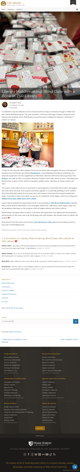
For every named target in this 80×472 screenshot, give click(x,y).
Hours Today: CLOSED (14, 5)
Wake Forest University (40, 443)
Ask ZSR (39, 428)
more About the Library (49, 422)
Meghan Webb (16, 103)
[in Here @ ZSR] (37, 321)
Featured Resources (9, 294)
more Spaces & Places (10, 422)
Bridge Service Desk (11, 407)
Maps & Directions (48, 415)
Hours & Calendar (48, 409)
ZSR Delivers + (10, 370)
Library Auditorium (10, 415)
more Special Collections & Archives (52, 398)
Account (19, 9)
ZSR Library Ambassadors (61, 203)
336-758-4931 (65, 449)
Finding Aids (46, 385)
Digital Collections (48, 382)
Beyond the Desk (8, 283)
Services (10, 9)
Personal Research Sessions (52, 360)
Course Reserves (10, 362)
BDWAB (4, 230)
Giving (73, 2)
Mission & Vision (48, 417)
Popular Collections (49, 393)
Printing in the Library (11, 368)
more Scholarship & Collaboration (14, 398)
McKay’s (5, 178)
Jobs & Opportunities (49, 412)
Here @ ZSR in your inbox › (14, 308)
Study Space (8, 417)
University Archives (49, 395)
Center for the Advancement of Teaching (18, 412)
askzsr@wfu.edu (54, 449)
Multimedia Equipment (12, 365)
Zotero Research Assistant (51, 370)
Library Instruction (48, 357)
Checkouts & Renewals (12, 360)
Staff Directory (47, 420)
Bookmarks (35, 173)
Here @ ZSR (16, 332)
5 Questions (6, 287)
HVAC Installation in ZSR (68, 339)
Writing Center (9, 420)
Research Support (48, 365)
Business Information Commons (15, 409)
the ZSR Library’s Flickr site (45, 222)
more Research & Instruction (50, 373)
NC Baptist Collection (49, 390)
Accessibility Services (11, 357)
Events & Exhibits (8, 290)
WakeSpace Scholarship (12, 395)
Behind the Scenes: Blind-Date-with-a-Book (19, 199)
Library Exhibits (47, 387)
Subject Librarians (48, 368)
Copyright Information (12, 382)
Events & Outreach (49, 407)
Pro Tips (5, 301)
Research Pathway (10, 390)
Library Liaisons (9, 385)
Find (3, 9)
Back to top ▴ (40, 436)
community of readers (28, 230)
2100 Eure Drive (24, 449)
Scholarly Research (10, 393)
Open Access (8, 387)
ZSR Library (14, 2)
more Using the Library (11, 373)
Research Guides (48, 362)
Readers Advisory (41, 230)
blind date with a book (14, 230)
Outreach (14, 108)
